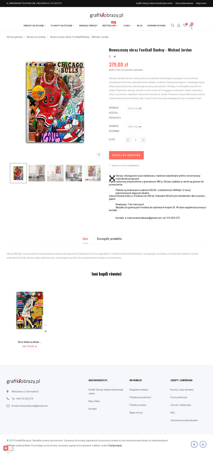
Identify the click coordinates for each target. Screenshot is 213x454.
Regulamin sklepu (138, 389)
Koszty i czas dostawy (182, 389)
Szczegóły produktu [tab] (109, 238)
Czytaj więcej (115, 445)
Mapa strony (136, 412)
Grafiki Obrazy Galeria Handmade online (154, 3)
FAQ (172, 412)
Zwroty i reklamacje (180, 405)
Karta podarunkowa (184, 3)
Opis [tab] (85, 238)
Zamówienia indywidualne (184, 420)
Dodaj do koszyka (126, 155)
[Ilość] (136, 140)
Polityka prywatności (140, 397)
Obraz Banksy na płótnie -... (30, 342)
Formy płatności (178, 397)
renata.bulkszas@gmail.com (33, 406)
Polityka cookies (137, 405)
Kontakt (93, 409)
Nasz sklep (94, 401)
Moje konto (201, 3)
